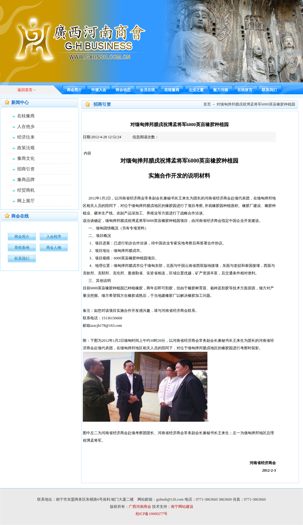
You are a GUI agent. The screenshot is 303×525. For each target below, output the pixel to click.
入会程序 (53, 236)
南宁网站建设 (182, 506)
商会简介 (74, 90)
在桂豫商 (171, 90)
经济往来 (26, 137)
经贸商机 (26, 190)
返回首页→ (26, 90)
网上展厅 (26, 201)
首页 (207, 104)
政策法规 (26, 147)
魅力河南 (220, 90)
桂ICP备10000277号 (152, 514)
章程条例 (21, 247)
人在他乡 (26, 126)
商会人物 (53, 247)
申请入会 (98, 90)
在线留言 (244, 90)
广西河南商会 (140, 506)
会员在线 (147, 90)
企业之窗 (196, 90)
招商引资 (26, 169)
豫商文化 (26, 158)
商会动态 (123, 90)
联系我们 (269, 90)
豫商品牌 (26, 179)
